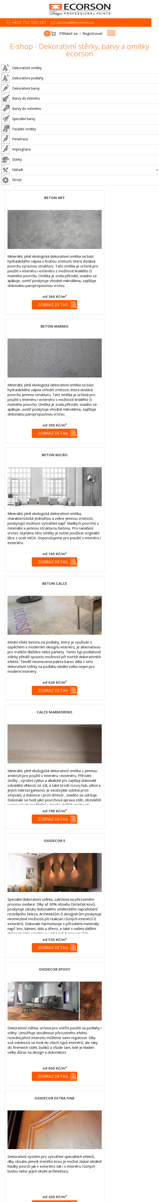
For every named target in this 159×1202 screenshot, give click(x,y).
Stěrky (11, 160)
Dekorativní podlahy (22, 78)
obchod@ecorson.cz (75, 22)
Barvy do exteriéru (21, 109)
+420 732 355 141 (29, 22)
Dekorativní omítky (21, 68)
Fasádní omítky (18, 129)
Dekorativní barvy (20, 88)
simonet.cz (54, 1198)
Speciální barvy (18, 119)
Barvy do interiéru (20, 99)
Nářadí (12, 170)
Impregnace (16, 149)
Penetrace (14, 139)
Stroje (11, 180)
